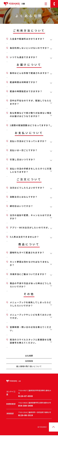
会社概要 (29, 372)
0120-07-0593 (25, 414)
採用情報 (29, 377)
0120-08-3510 (25, 433)
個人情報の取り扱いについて (29, 383)
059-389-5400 (25, 423)
